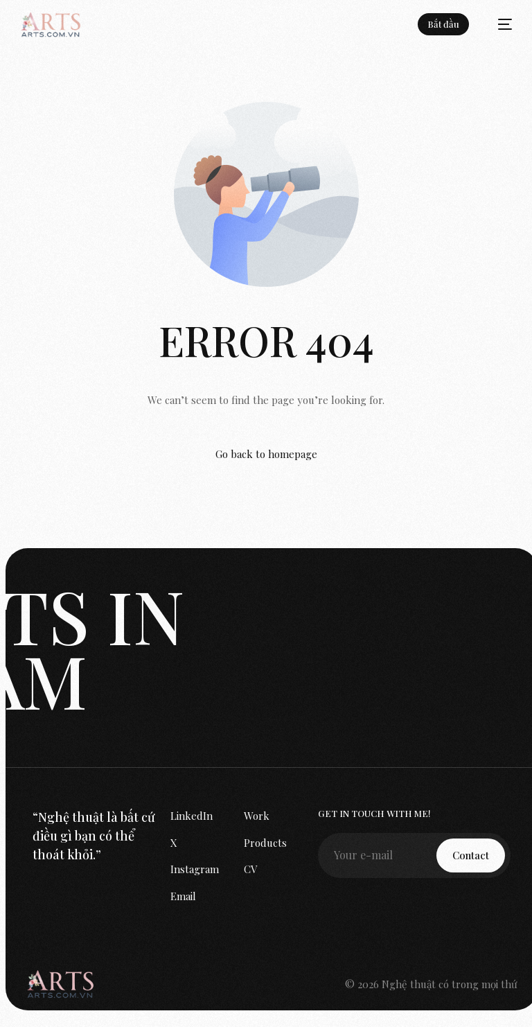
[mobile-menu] (498, 24)
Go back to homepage (266, 454)
